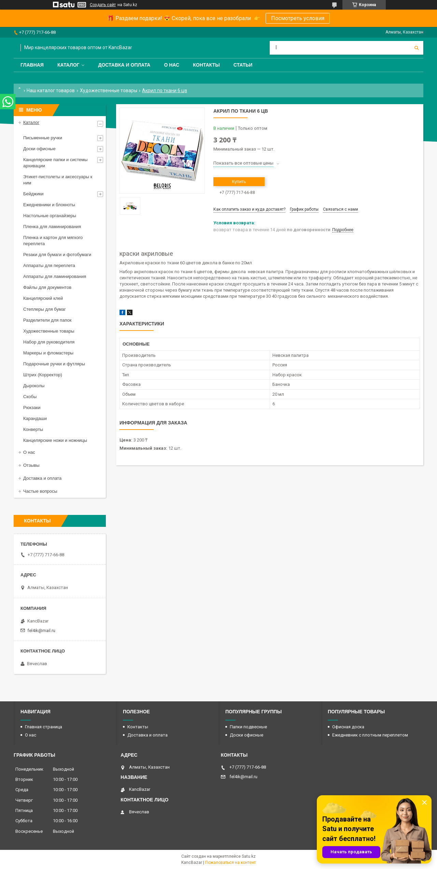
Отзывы (31, 465)
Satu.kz (249, 856)
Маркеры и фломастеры (48, 352)
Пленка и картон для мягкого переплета (53, 240)
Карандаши (35, 418)
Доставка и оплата (124, 65)
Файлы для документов (47, 287)
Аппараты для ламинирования (54, 276)
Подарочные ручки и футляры (54, 363)
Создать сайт (103, 4)
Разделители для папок (47, 320)
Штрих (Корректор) (42, 374)
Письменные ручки (42, 137)
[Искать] (416, 48)
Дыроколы (33, 385)
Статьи (243, 65)
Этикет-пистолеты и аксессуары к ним (57, 179)
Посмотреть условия (297, 18)
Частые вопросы (40, 491)
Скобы (30, 396)
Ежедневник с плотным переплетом (370, 735)
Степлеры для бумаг (44, 309)
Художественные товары (108, 90)
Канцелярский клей (43, 298)
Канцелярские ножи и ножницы (55, 440)
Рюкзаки (31, 407)
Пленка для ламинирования (52, 226)
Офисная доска (348, 726)
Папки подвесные (248, 726)
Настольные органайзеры (49, 215)
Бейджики (33, 193)
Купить (239, 181)
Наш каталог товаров (51, 90)
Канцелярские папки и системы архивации (55, 162)
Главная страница (43, 726)
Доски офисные (39, 148)
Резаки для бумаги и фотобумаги (57, 254)
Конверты (33, 429)
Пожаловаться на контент (230, 862)
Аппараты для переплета (49, 265)
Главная (32, 65)
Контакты (206, 65)
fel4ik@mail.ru (41, 630)
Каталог (68, 65)
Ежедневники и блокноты (49, 204)
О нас (171, 65)
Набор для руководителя (48, 342)
